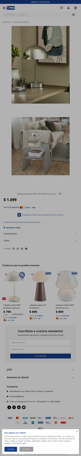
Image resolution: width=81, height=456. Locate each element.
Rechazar (26, 449)
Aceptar (11, 449)
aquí (24, 443)
